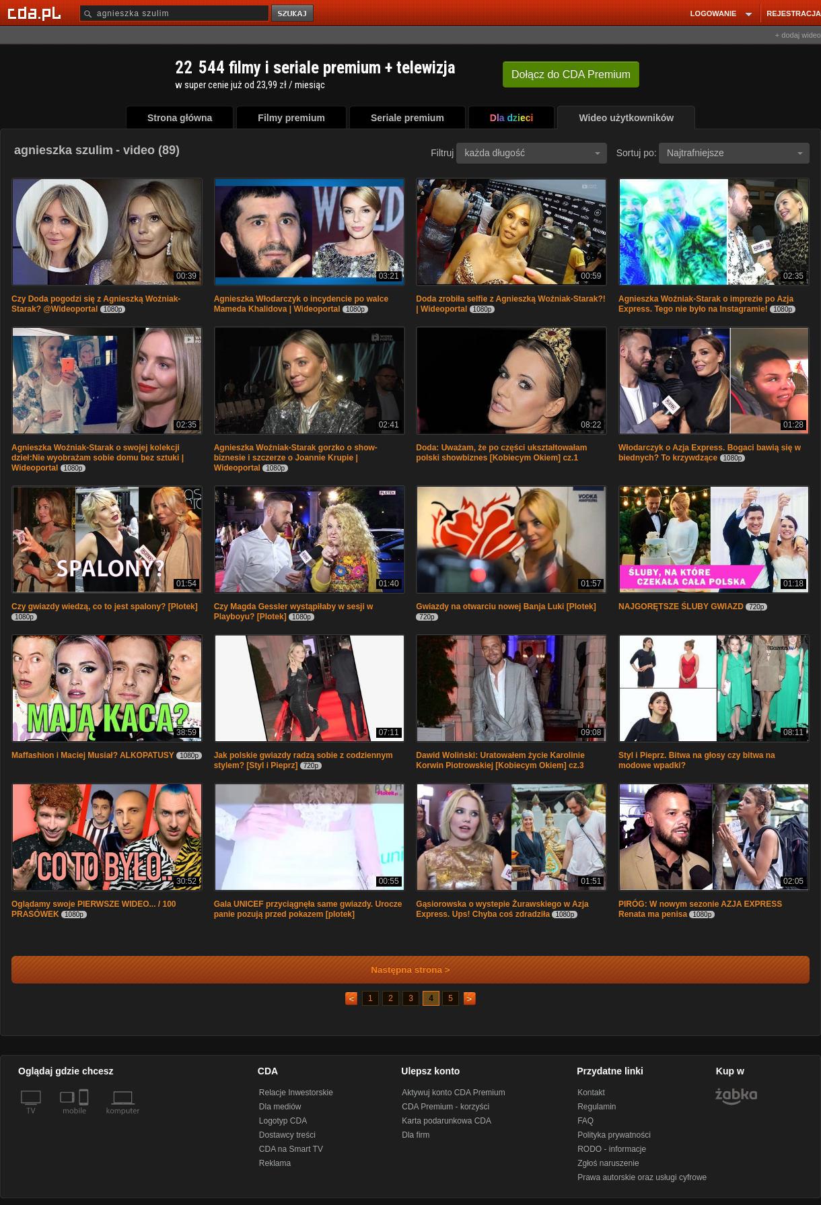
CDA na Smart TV (291, 1149)
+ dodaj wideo (798, 35)
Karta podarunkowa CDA (446, 1121)
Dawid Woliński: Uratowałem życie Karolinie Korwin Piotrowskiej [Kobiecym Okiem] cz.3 (500, 760)
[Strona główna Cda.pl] (36, 13)
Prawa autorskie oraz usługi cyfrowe (642, 1177)
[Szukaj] (174, 13)
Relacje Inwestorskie (296, 1092)
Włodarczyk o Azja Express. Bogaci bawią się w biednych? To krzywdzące (709, 452)
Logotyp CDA (283, 1121)
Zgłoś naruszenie (608, 1163)
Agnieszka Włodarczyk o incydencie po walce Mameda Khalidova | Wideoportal (301, 304)
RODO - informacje (611, 1149)
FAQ (585, 1121)
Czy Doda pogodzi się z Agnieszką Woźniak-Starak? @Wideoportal (95, 304)
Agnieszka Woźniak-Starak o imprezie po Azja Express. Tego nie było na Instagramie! (705, 304)
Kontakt (591, 1092)
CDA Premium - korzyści (445, 1106)
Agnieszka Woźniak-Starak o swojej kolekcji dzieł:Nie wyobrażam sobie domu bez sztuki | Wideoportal (97, 458)
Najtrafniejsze (735, 152)
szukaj (293, 14)
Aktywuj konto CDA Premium (453, 1092)
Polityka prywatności (614, 1135)
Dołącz (571, 74)
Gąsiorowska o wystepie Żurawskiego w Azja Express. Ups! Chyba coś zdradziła (502, 909)
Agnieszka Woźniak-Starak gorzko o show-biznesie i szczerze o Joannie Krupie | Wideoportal (296, 458)
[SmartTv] (85, 1119)
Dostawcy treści (287, 1135)
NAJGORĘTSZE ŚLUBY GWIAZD (681, 606)
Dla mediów (280, 1106)
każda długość (532, 152)
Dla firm (415, 1135)
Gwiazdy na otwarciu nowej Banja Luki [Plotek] (506, 606)
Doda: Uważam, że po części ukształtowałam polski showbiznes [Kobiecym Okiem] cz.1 (501, 452)
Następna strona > (401, 970)
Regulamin (596, 1106)
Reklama (275, 1163)
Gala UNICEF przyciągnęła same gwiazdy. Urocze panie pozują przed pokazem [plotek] (308, 909)
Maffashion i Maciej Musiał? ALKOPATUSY (92, 755)
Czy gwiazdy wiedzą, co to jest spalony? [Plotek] (104, 606)
